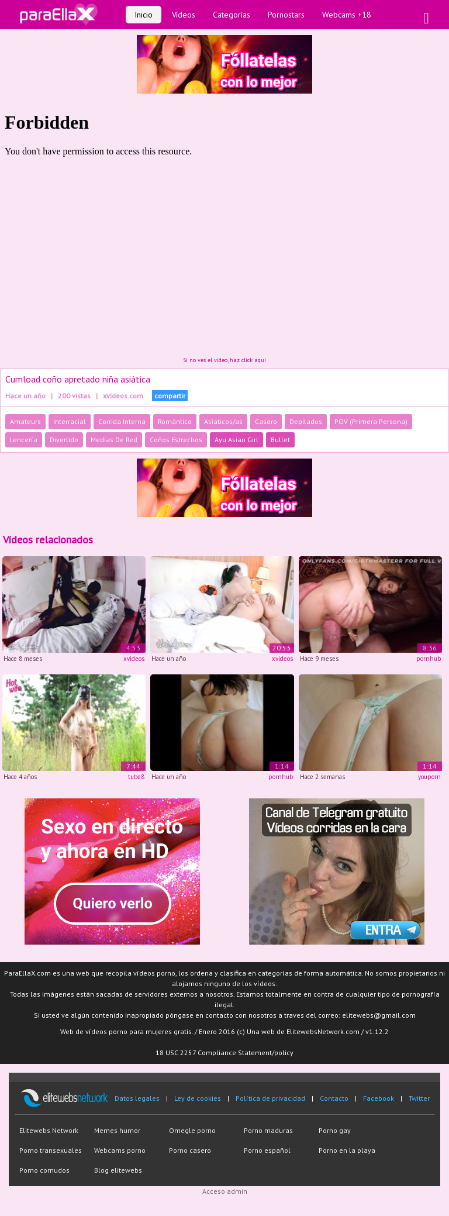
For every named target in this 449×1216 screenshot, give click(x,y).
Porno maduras (268, 1130)
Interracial (69, 421)
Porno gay (335, 1130)
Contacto (334, 1098)
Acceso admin (224, 1191)
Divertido (64, 439)
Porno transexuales (50, 1150)
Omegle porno (192, 1130)
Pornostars (286, 14)
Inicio (143, 14)
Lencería (23, 439)
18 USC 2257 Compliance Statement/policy (224, 1052)
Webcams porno (120, 1150)
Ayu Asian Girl (236, 439)
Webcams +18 (346, 14)
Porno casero (190, 1150)
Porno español (267, 1150)
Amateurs (25, 421)
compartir (169, 395)
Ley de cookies (197, 1098)
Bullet (280, 439)
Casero (266, 421)
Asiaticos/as (223, 421)
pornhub (428, 658)
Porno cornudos (44, 1170)
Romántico (175, 421)
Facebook (378, 1098)
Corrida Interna (122, 421)
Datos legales (137, 1098)
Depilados (305, 421)
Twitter (419, 1098)
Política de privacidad (270, 1098)
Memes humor (117, 1130)
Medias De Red (114, 439)
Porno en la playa (347, 1150)
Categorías (231, 14)
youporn (429, 777)
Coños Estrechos (176, 439)
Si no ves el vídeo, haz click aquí (224, 360)
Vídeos (183, 14)
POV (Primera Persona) (370, 421)
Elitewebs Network (48, 1130)
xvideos (133, 658)
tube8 (136, 777)
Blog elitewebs (118, 1170)
